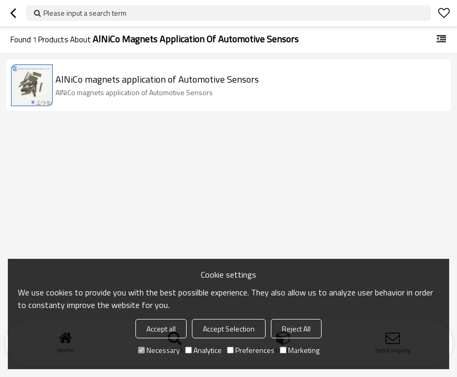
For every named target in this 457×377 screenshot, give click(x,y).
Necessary (159, 350)
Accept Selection (229, 328)
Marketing (299, 350)
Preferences (251, 350)
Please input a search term (85, 12)
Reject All (296, 328)
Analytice (203, 350)
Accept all (161, 328)
